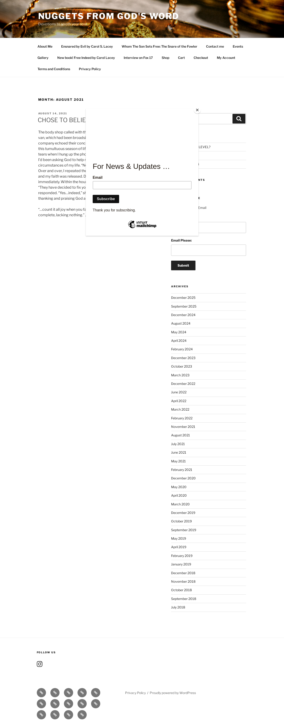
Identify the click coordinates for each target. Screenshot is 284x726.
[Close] (197, 110)
